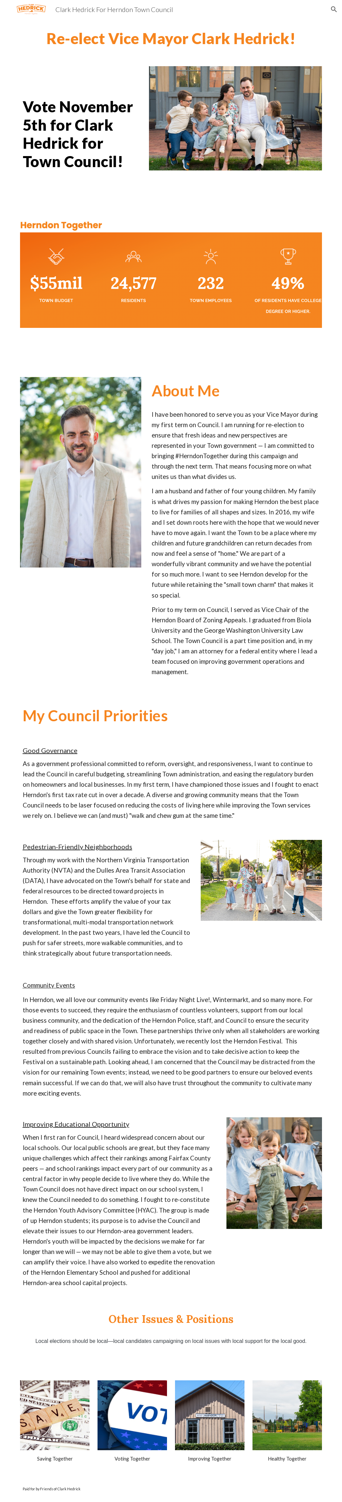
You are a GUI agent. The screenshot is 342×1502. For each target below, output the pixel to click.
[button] (334, 9)
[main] (171, 38)
